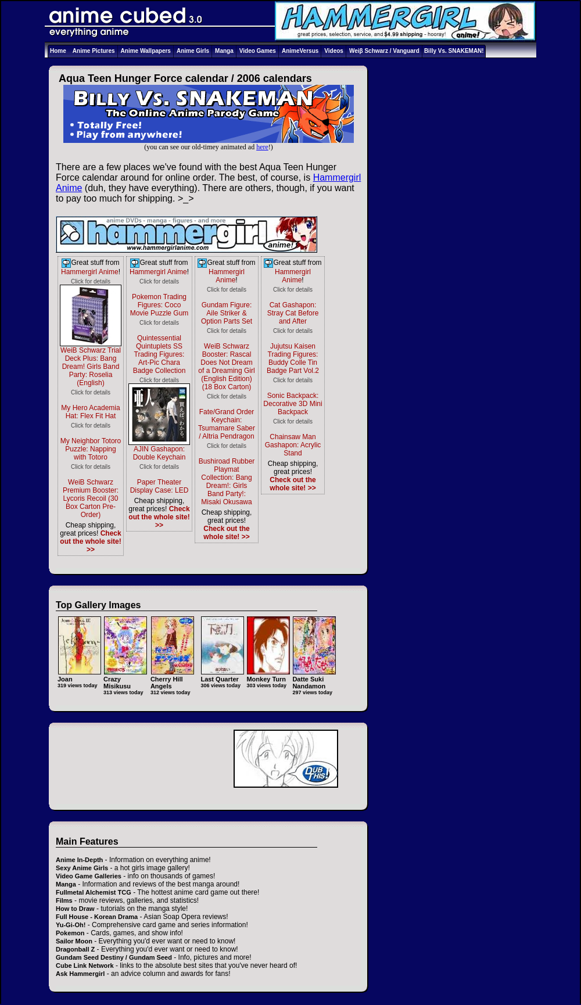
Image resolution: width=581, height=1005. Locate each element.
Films (64, 900)
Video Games (257, 51)
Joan (79, 675)
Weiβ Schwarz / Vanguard (384, 51)
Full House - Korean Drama (97, 916)
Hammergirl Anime (90, 272)
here (262, 147)
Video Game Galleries (88, 876)
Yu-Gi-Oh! (70, 924)
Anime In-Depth (79, 859)
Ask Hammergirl (80, 973)
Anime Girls (193, 51)
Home (58, 51)
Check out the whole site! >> (90, 541)
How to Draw (75, 908)
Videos (333, 51)
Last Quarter (222, 675)
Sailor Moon (74, 941)
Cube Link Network (85, 965)
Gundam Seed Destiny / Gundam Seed (114, 957)
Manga (224, 51)
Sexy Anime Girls (82, 867)
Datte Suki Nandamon (314, 679)
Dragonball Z (75, 949)
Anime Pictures (94, 51)
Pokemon (70, 932)
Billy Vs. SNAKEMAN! (454, 51)
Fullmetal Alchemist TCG (93, 892)
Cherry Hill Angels (172, 679)
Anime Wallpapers (146, 51)
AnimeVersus (300, 51)
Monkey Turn (268, 675)
